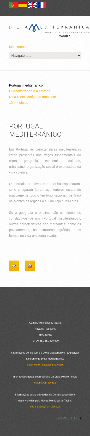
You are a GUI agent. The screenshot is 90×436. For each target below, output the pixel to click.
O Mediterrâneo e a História (29, 91)
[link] (45, 418)
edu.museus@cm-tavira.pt (45, 406)
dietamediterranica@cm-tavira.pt (44, 364)
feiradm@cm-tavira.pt (45, 382)
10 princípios (18, 103)
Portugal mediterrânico (26, 85)
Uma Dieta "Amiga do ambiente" (33, 97)
